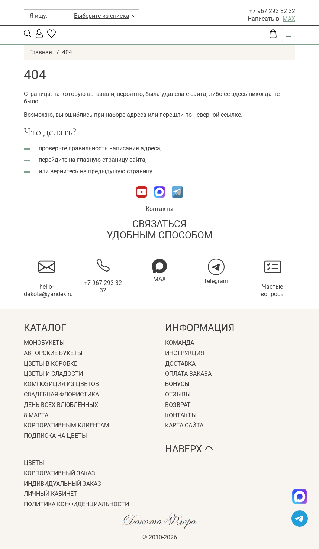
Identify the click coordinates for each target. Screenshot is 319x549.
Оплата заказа (188, 373)
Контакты (159, 208)
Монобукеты (44, 342)
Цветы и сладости (53, 373)
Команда (179, 342)
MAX (289, 18)
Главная (40, 52)
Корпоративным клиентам (66, 425)
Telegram (216, 281)
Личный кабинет (50, 493)
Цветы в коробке (50, 363)
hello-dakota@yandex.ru (48, 290)
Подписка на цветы (55, 435)
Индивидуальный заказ (62, 483)
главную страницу (102, 159)
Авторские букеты (53, 353)
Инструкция (184, 353)
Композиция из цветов (61, 384)
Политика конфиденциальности (76, 504)
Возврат (178, 404)
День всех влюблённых (61, 404)
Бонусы (177, 384)
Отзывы (178, 394)
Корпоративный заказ (59, 473)
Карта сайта (184, 425)
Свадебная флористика (61, 394)
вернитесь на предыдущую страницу (101, 171)
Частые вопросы (273, 290)
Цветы (34, 462)
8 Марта (36, 415)
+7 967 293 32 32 (272, 11)
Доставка (180, 363)
